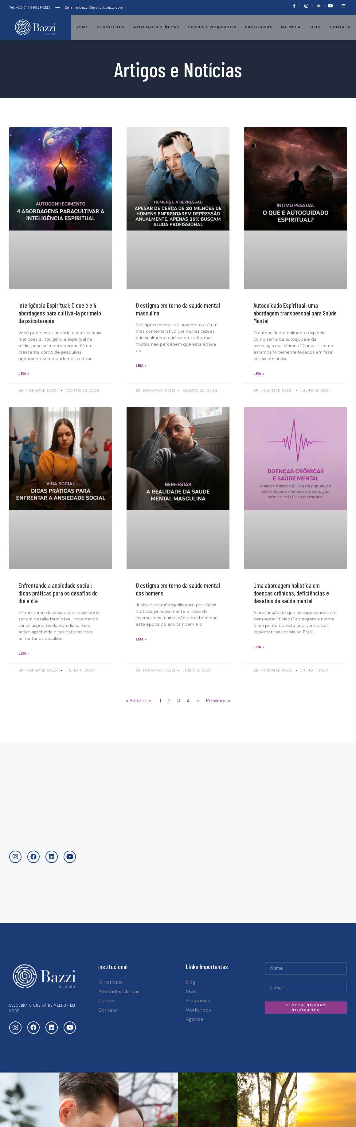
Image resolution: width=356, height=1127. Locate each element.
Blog (315, 27)
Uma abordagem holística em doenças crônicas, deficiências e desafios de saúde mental (291, 592)
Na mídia (291, 27)
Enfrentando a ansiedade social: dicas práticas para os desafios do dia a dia (58, 592)
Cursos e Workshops (212, 27)
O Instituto (111, 27)
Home (82, 27)
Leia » (23, 373)
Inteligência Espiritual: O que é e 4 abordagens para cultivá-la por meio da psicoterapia (59, 312)
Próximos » (218, 700)
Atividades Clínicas (156, 27)
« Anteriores (139, 700)
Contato (340, 27)
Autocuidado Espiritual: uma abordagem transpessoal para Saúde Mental (295, 312)
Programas (258, 27)
